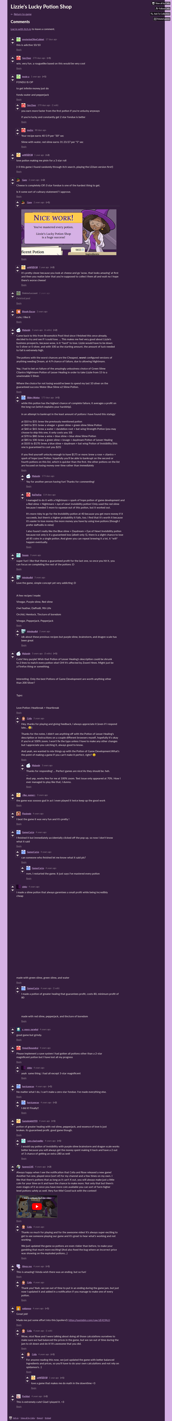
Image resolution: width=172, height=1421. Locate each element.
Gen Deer (26, 58)
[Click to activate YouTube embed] (36, 1206)
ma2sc (30, 130)
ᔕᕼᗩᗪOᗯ (27, 155)
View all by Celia (28, 1418)
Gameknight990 (30, 1121)
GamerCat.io (28, 832)
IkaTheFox (36, 494)
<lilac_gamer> (28, 795)
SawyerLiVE (27, 1166)
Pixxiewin (26, 813)
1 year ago (36, 76)
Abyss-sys (27, 1266)
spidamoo (26, 1308)
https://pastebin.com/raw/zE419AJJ (89, 1320)
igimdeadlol (27, 577)
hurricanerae (28, 1086)
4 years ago (38, 813)
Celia (29, 718)
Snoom (25, 555)
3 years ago (37, 330)
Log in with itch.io (21, 28)
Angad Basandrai (30, 1048)
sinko (24, 886)
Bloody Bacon (28, 311)
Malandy (26, 330)
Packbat (26, 1396)
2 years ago (34, 180)
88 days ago (40, 130)
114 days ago (49, 494)
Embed (48, 1418)
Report (40, 1418)
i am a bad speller (35, 1140)
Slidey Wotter (33, 397)
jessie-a (25, 76)
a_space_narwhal (30, 1029)
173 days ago (47, 397)
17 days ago (51, 39)
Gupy (24, 180)
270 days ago (39, 58)
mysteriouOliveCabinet (33, 39)
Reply (19, 49)
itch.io (16, 1418)
